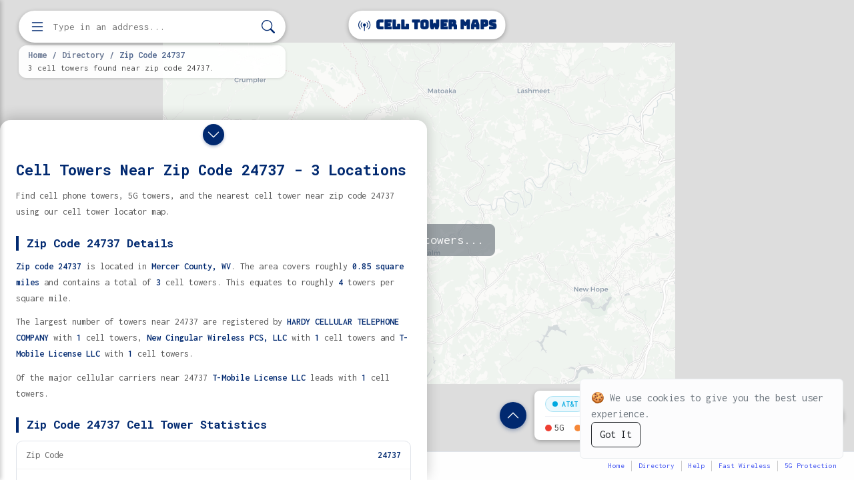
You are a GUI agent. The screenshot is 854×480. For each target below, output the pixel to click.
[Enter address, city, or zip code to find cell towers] (153, 27)
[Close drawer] (213, 134)
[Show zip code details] (513, 415)
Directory (83, 54)
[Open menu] (37, 26)
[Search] (268, 27)
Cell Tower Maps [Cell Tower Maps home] (427, 25)
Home (37, 54)
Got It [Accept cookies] (616, 434)
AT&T (565, 404)
